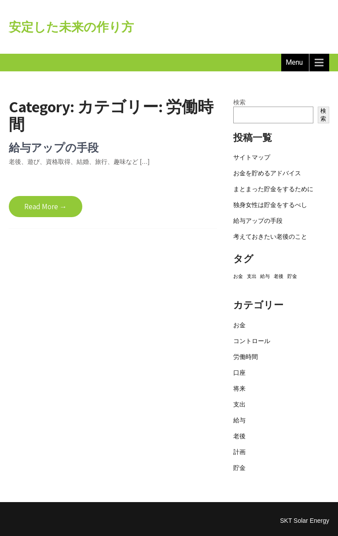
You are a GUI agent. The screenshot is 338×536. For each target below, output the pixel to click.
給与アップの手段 (54, 147)
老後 (239, 436)
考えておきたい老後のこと (270, 236)
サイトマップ (251, 157)
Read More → (45, 206)
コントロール (251, 340)
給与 (239, 420)
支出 (239, 404)
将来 (239, 388)
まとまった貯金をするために (273, 188)
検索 (239, 102)
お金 (239, 325)
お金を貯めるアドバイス (267, 173)
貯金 (239, 467)
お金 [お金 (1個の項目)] (238, 276)
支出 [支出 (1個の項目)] (252, 276)
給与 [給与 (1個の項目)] (265, 276)
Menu (294, 62)
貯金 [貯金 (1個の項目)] (292, 276)
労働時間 (245, 356)
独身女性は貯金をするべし (270, 204)
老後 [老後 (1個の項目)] (278, 276)
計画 (239, 451)
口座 (239, 372)
